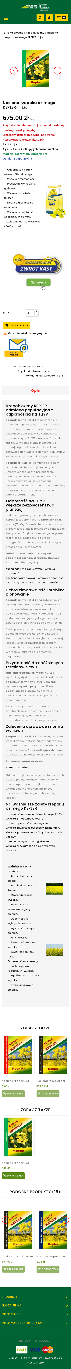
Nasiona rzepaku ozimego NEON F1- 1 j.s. (18, 1081)
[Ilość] (30, 313)
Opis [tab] (35, 390)
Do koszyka (16, 325)
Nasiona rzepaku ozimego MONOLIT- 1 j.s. (18, 1163)
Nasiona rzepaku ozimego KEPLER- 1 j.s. (53, 1081)
